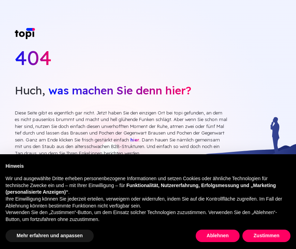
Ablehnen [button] (218, 235)
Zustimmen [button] (266, 235)
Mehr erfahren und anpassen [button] (50, 235)
